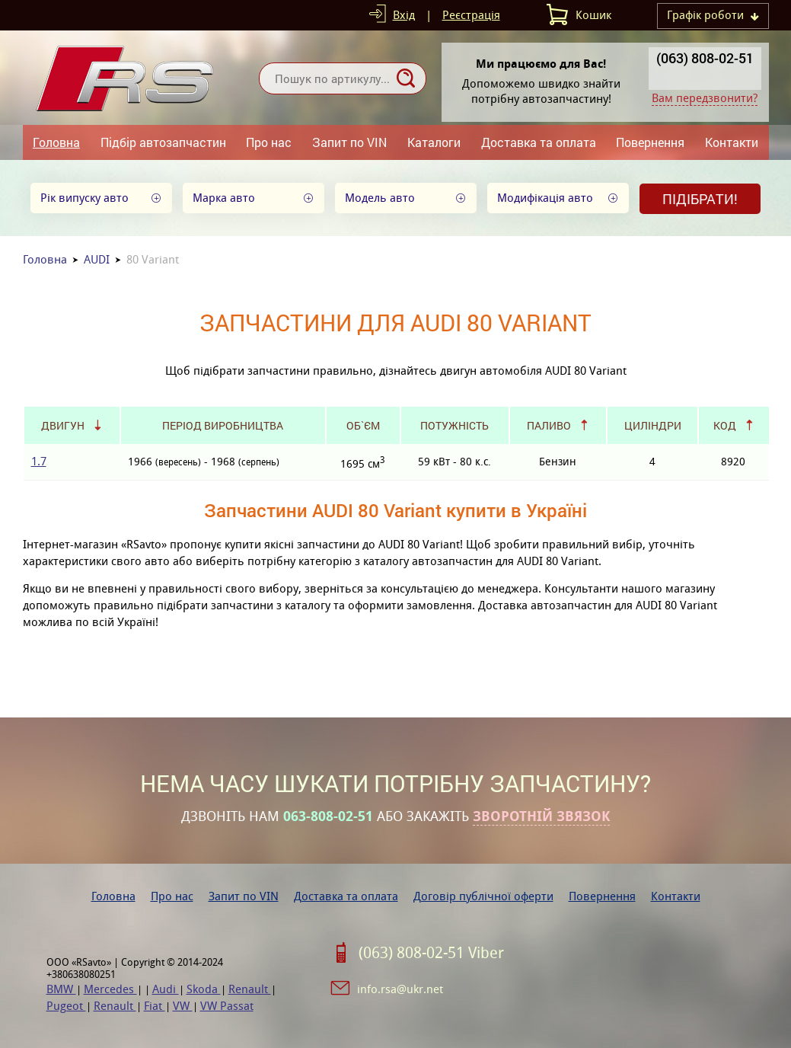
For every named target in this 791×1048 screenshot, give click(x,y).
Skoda (204, 989)
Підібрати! (700, 199)
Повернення (650, 142)
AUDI (97, 259)
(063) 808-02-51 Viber (431, 952)
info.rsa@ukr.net (400, 989)
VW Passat (227, 1005)
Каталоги (434, 142)
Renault (249, 989)
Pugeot (66, 1005)
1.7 (38, 461)
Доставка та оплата (538, 142)
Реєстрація (471, 15)
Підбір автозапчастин (163, 142)
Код (724, 425)
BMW (61, 989)
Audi (165, 989)
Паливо (549, 425)
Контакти (731, 142)
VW (183, 1005)
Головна (56, 142)
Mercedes (110, 989)
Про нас (269, 142)
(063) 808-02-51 (705, 58)
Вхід (404, 15)
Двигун (63, 425)
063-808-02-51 (328, 816)
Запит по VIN (349, 142)
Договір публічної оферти (483, 896)
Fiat (154, 1005)
